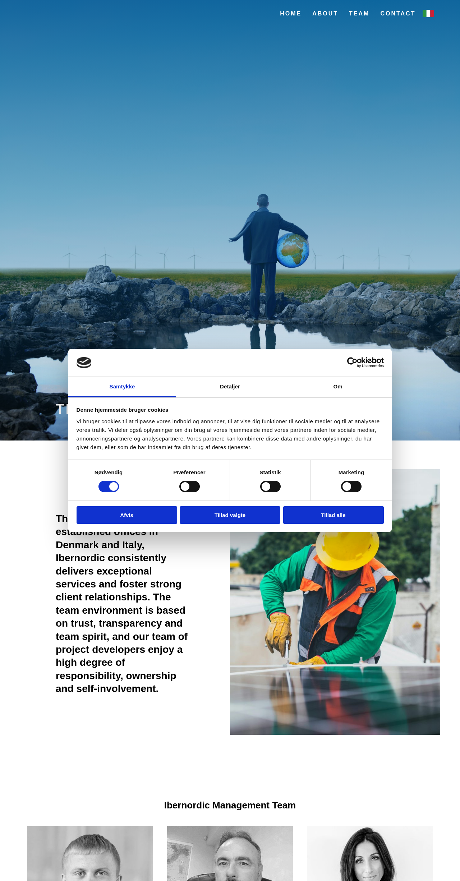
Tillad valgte (230, 515)
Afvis (126, 515)
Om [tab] (337, 386)
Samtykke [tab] (122, 386)
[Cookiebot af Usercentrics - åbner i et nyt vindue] (352, 362)
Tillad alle (333, 515)
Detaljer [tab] (230, 386)
